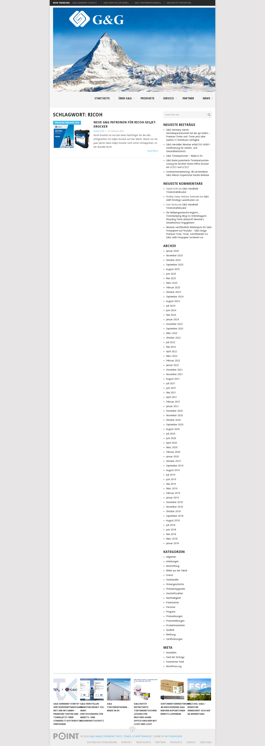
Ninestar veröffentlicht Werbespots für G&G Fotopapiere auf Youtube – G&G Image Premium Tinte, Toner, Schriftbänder (189, 230)
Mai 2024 (171, 315)
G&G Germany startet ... (85, 3)
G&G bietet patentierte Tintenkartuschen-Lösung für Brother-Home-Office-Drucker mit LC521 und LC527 (187, 164)
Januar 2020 (172, 456)
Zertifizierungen (174, 639)
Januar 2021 (172, 406)
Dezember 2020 (174, 410)
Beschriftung (172, 566)
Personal (170, 607)
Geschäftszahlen (174, 593)
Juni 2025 (171, 273)
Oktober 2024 (173, 292)
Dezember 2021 (174, 369)
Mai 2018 (171, 534)
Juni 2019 (171, 479)
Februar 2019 (173, 493)
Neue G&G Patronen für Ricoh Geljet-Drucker (124, 124)
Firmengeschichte (175, 584)
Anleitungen (172, 561)
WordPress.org (174, 666)
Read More (153, 151)
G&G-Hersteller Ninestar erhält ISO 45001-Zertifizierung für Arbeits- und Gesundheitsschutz (188, 148)
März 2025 (171, 283)
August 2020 (173, 429)
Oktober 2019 (173, 461)
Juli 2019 (170, 474)
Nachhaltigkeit (173, 598)
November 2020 (174, 415)
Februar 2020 (173, 452)
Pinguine (170, 611)
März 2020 (171, 447)
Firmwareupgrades (175, 588)
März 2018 (171, 538)
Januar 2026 (172, 251)
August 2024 (173, 301)
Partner (188, 98)
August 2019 (173, 470)
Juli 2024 (170, 305)
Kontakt (126, 742)
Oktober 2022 (173, 337)
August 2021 (173, 378)
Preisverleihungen (175, 620)
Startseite (102, 98)
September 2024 (174, 296)
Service (168, 98)
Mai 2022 (171, 347)
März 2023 (171, 333)
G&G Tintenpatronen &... (148, 3)
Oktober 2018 (173, 511)
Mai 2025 (171, 278)
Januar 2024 (172, 319)
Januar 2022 (172, 365)
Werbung (171, 634)
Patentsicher (172, 602)
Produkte (147, 98)
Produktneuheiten (175, 625)
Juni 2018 (171, 529)
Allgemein (171, 556)
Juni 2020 (171, 438)
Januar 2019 (172, 497)
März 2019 (171, 488)
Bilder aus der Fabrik (176, 570)
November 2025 (174, 255)
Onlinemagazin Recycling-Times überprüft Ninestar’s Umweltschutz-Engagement (186, 219)
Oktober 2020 (173, 420)
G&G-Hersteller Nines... (116, 3)
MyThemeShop (173, 736)
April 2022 (171, 351)
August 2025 (173, 269)
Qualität (170, 630)
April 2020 (171, 442)
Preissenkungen (174, 616)
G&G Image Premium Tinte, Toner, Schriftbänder (120, 736)
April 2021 (171, 397)
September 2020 (174, 424)
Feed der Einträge (175, 657)
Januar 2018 (172, 543)
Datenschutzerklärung (102, 742)
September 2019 (174, 465)
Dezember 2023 (174, 324)
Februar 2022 (173, 360)
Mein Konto (143, 742)
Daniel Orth (98, 131)
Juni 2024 (171, 310)
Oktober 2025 (173, 260)
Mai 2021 (171, 392)
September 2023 (174, 328)
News (206, 98)
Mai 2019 (171, 484)
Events (169, 575)
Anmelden (171, 652)
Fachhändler (172, 579)
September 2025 (174, 264)
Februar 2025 (173, 287)
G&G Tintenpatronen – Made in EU (184, 155)
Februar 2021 (173, 401)
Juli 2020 (170, 433)
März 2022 (171, 356)
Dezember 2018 (174, 502)
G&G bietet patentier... (179, 3)
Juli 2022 (170, 342)
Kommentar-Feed (175, 661)
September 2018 (174, 516)
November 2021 (174, 374)
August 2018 (173, 520)
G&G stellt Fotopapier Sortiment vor (184, 237)
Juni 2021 (171, 388)
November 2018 (174, 506)
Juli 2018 (170, 525)
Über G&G (125, 98)
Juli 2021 (170, 383)
